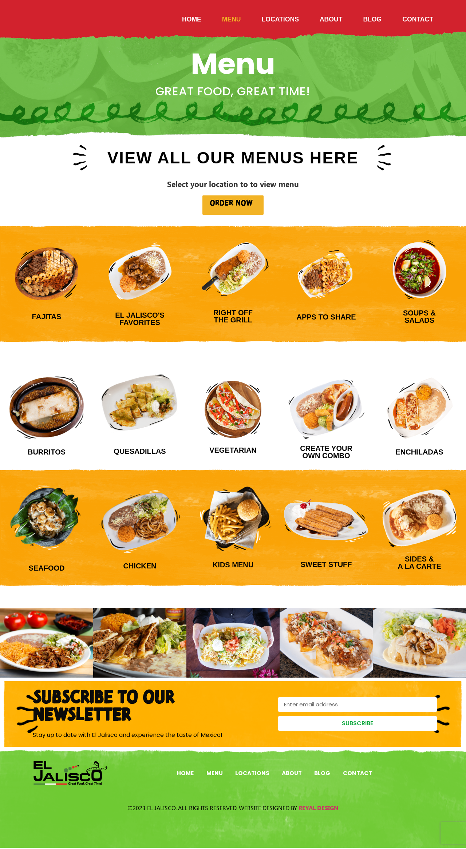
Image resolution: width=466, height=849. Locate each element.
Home (191, 19)
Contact (417, 19)
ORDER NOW (233, 203)
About (331, 19)
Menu (231, 19)
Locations (280, 19)
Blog (372, 19)
